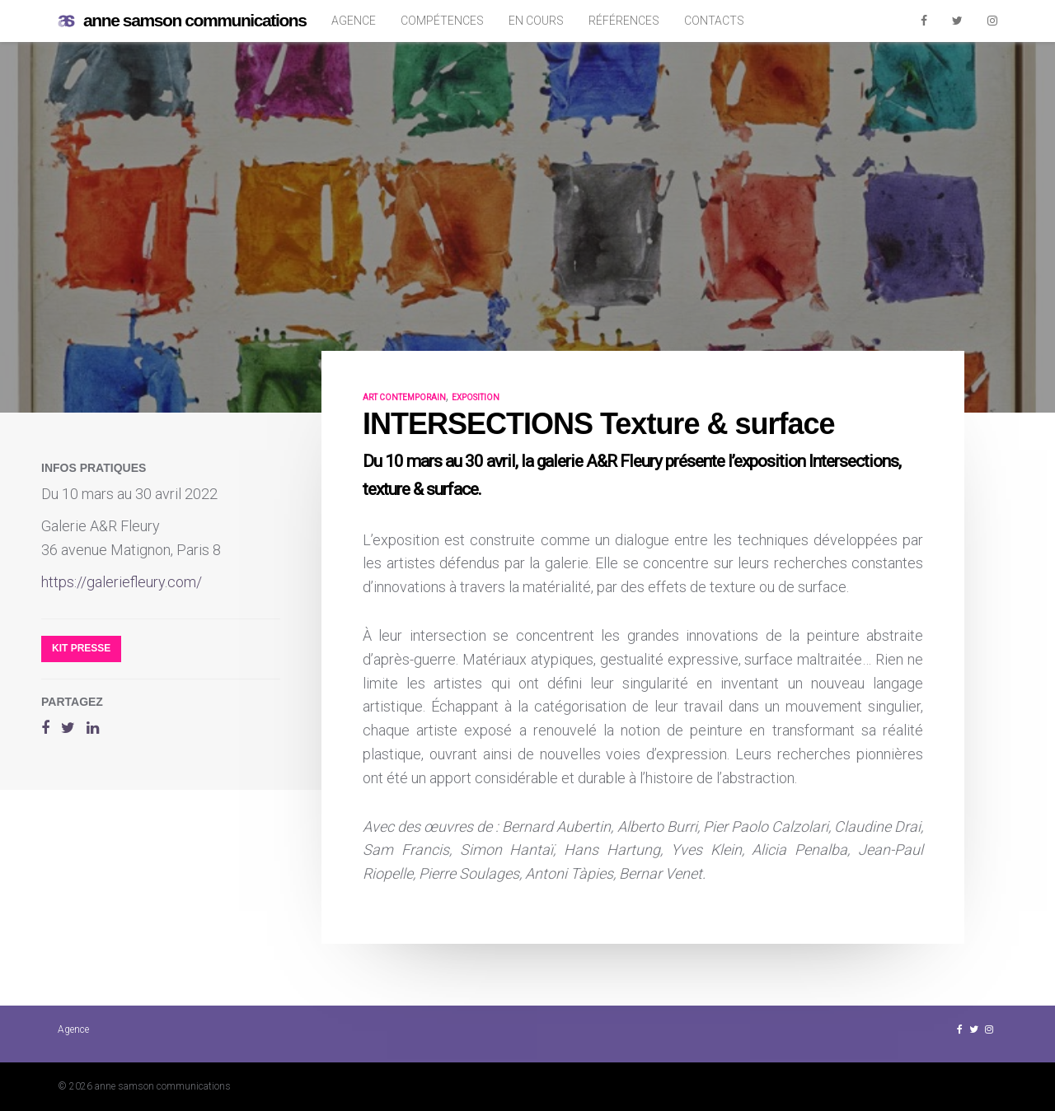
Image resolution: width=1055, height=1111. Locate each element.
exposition (475, 397)
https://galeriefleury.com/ (121, 582)
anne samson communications (182, 21)
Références (623, 20)
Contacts (714, 20)
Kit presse (81, 648)
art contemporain (404, 397)
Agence (353, 20)
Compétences (442, 20)
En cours (536, 20)
